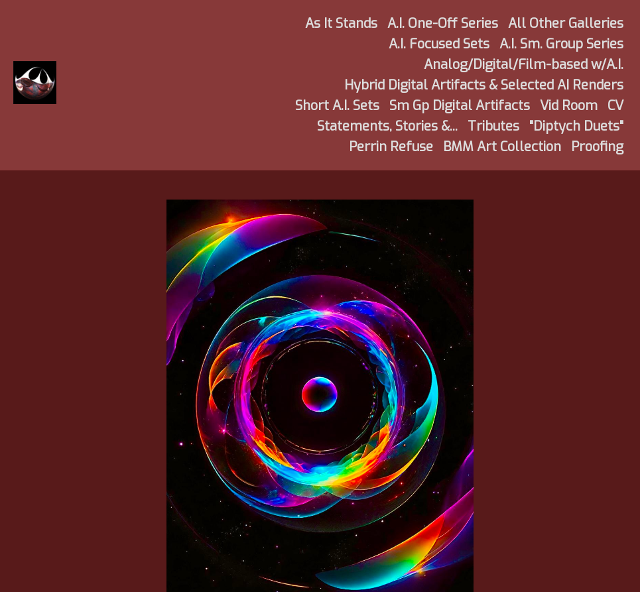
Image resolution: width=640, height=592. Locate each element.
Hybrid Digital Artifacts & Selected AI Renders (483, 85)
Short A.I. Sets (337, 106)
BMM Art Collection (502, 147)
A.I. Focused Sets (439, 44)
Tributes (493, 126)
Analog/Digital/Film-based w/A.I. (523, 65)
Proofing (597, 147)
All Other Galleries (565, 23)
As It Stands (341, 23)
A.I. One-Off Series (442, 23)
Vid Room (569, 106)
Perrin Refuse (391, 147)
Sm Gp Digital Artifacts (459, 106)
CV (615, 106)
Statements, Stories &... (387, 126)
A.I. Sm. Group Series (561, 44)
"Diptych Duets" (576, 126)
